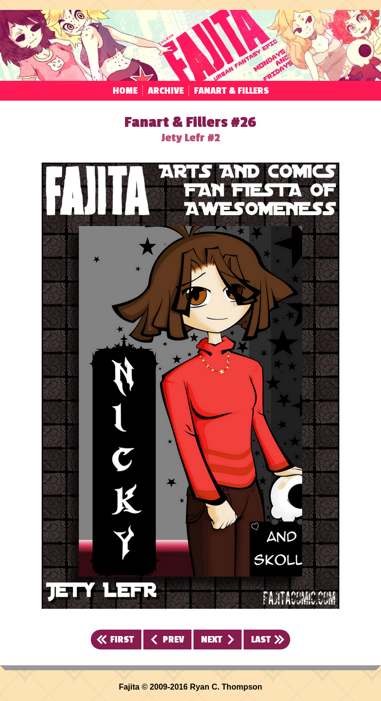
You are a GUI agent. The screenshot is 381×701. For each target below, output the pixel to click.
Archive (166, 91)
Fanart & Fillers (231, 91)
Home (125, 91)
